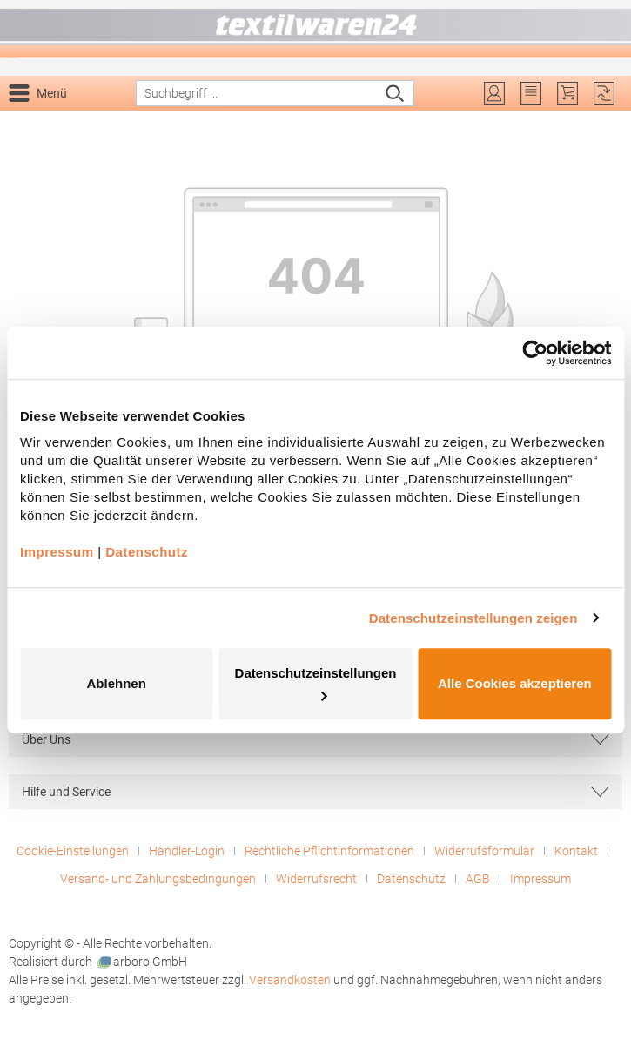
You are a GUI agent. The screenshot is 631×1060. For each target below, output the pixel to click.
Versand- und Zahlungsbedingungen (158, 879)
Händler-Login (187, 851)
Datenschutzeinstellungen (316, 682)
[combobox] (257, 93)
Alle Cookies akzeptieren (515, 683)
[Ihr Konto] (494, 93)
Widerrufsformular (484, 851)
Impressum (540, 879)
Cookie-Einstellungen (73, 851)
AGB (478, 879)
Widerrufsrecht (316, 879)
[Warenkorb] (567, 93)
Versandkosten (290, 980)
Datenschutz (411, 879)
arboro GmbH (142, 962)
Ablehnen (116, 683)
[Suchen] (395, 93)
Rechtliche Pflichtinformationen (329, 851)
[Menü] (41, 93)
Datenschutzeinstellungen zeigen (473, 618)
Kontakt (576, 851)
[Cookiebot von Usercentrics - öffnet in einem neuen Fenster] (535, 353)
